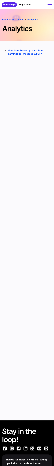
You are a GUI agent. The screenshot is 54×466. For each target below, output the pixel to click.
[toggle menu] (50, 4)
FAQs (20, 19)
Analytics (32, 19)
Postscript (8, 19)
